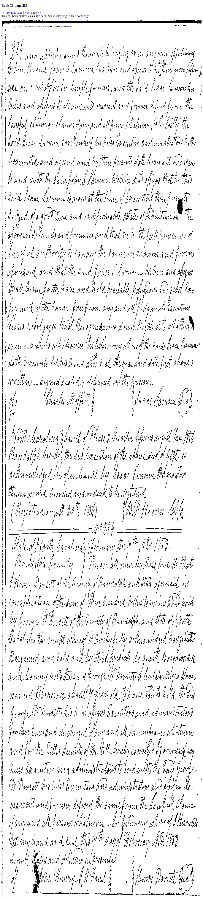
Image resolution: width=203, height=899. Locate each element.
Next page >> (32, 12)
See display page (58, 16)
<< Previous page (11, 12)
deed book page (79, 16)
